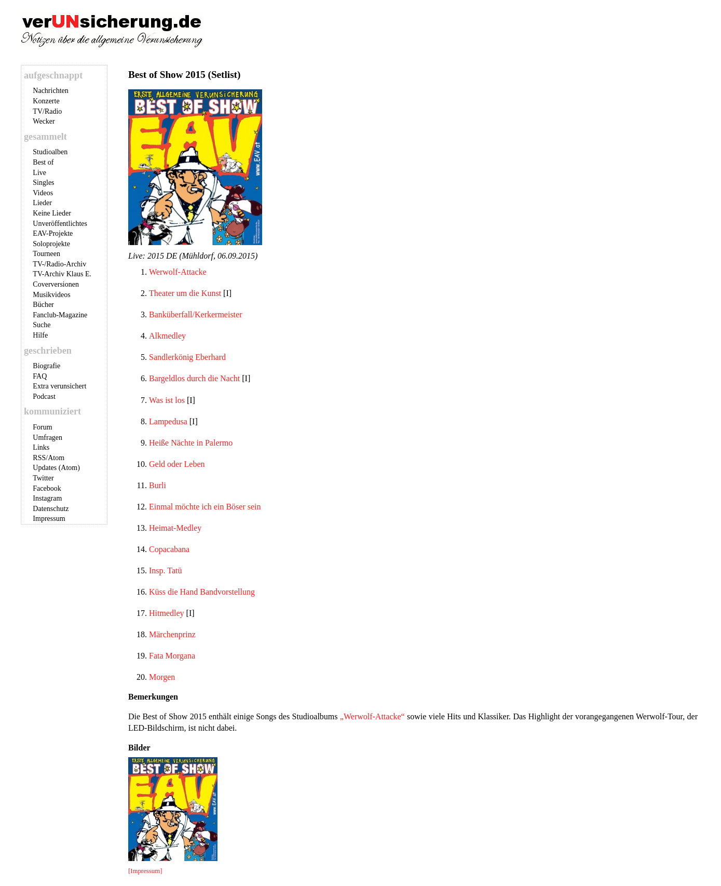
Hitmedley (166, 613)
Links (41, 447)
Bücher (43, 304)
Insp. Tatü (165, 570)
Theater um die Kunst (185, 293)
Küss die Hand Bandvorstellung (202, 591)
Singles (43, 182)
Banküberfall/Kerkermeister (195, 314)
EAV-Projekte (53, 233)
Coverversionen (56, 284)
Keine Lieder (52, 213)
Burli (157, 485)
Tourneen (46, 254)
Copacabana (169, 549)
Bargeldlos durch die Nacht (194, 378)
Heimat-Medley (175, 527)
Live (39, 173)
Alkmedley (167, 335)
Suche (41, 325)
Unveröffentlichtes (60, 223)
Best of (43, 162)
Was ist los (167, 400)
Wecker (44, 121)
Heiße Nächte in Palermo (191, 442)
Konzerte (46, 101)
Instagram (47, 498)
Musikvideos (51, 295)
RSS (39, 458)
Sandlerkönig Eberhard (187, 357)
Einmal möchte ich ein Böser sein (205, 506)
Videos (43, 193)
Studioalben (50, 152)
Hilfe (40, 335)
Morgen (162, 677)
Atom (56, 458)
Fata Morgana (172, 655)
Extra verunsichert (59, 386)
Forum (42, 427)
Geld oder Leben (177, 464)
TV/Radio (47, 111)
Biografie (46, 366)
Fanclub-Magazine (60, 315)
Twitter (43, 478)
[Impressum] (145, 871)
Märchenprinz (172, 634)
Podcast (44, 396)
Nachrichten (50, 91)
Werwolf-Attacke (178, 271)
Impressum (49, 518)
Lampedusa (168, 421)
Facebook (47, 488)
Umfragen (47, 437)
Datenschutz (51, 509)
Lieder (42, 203)
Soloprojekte (51, 244)
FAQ (40, 376)
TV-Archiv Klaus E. (62, 274)
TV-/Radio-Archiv (59, 264)
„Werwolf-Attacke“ (372, 716)
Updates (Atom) (56, 468)
